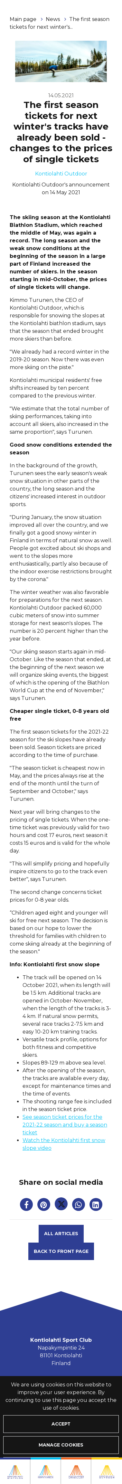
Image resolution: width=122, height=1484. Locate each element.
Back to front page (61, 1251)
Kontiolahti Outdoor (61, 174)
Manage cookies (61, 1444)
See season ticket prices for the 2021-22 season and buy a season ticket (65, 1125)
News (53, 19)
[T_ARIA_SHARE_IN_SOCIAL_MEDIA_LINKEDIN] (96, 1206)
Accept (61, 1423)
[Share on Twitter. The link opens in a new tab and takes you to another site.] (61, 1206)
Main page (24, 19)
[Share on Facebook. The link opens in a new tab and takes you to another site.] (27, 1206)
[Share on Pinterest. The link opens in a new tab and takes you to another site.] (44, 1206)
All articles (61, 1233)
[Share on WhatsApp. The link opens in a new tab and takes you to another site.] (79, 1206)
